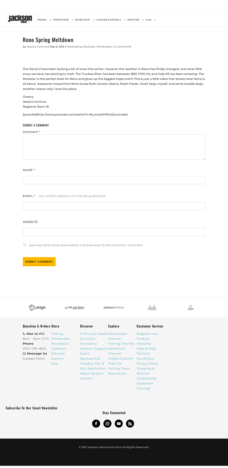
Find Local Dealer (94, 336)
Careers (86, 380)
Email (29, 198)
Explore (57, 361)
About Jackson (92, 375)
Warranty (144, 346)
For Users (87, 341)
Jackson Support (93, 351)
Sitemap (143, 390)
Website (30, 224)
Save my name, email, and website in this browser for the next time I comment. (86, 247)
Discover (58, 355)
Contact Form (34, 361)
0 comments (122, 48)
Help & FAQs (146, 351)
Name (29, 172)
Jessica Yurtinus (37, 48)
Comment (31, 134)
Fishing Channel (121, 346)
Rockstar (89, 48)
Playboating (74, 48)
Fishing (57, 336)
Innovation (88, 346)
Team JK (115, 365)
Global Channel (120, 361)
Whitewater (104, 48)
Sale (54, 365)
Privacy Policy (147, 365)
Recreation (60, 346)
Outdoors (58, 351)
